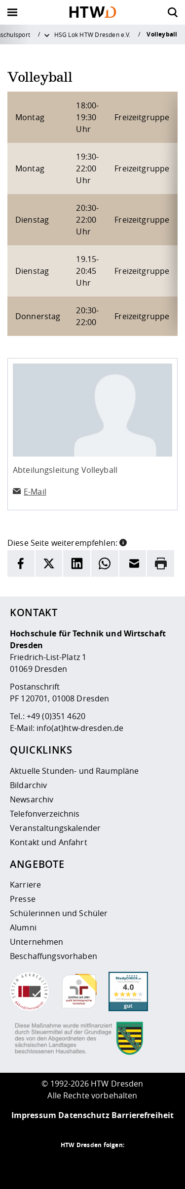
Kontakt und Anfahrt (48, 842)
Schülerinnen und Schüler (59, 913)
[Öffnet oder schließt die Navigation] (12, 12)
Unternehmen (37, 941)
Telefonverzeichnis (45, 813)
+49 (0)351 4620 (56, 716)
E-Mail (35, 491)
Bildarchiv (28, 785)
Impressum (33, 1115)
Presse (23, 898)
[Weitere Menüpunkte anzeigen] (46, 34)
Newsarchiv (31, 799)
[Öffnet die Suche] (172, 12)
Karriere (25, 884)
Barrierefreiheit (142, 1115)
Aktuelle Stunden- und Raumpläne (74, 770)
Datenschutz (84, 1115)
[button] (123, 542)
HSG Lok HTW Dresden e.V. (92, 34)
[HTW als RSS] (53, 1164)
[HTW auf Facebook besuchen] (112, 1164)
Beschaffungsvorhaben (53, 956)
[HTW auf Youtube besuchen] (132, 1164)
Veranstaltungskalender (55, 828)
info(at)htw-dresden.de (80, 728)
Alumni (23, 927)
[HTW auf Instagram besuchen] (73, 1164)
